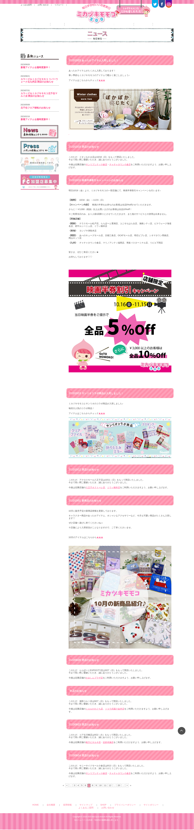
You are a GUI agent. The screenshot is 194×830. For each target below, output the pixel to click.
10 (100, 789)
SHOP (85, 808)
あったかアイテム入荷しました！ (97, 70)
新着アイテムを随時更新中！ (35, 78)
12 (109, 789)
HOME (44, 808)
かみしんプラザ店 (94, 684)
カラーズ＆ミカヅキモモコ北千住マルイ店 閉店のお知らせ (39, 105)
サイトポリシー (117, 808)
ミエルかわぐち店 (94, 715)
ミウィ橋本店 (113, 495)
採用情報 (63, 808)
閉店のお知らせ (86, 156)
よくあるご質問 (132, 808)
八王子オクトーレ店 (95, 495)
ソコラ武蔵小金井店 (114, 715)
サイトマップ (74, 808)
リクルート (59, 6)
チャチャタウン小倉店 (120, 173)
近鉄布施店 (108, 747)
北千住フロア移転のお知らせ (35, 118)
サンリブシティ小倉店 (96, 173)
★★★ (102, 91)
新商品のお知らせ (87, 507)
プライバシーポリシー (99, 808)
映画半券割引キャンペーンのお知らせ (99, 188)
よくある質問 (26, 6)
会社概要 (53, 808)
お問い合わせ (43, 6)
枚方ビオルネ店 (93, 747)
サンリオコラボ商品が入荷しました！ (99, 402)
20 (118, 789)
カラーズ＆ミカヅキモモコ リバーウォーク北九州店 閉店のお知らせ (39, 91)
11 (105, 789)
